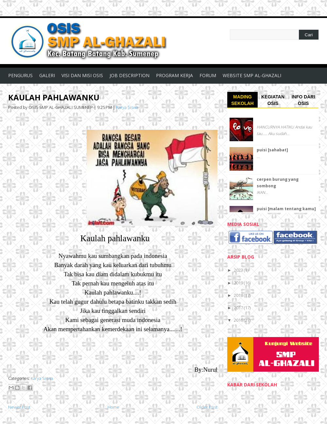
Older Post (207, 407)
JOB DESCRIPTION (129, 75)
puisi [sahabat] (272, 150)
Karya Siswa (127, 107)
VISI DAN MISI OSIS (82, 75)
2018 (239, 295)
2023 (239, 270)
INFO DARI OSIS (303, 100)
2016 (239, 320)
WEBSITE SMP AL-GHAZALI (252, 75)
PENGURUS (20, 75)
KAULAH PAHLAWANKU (53, 97)
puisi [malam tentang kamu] (286, 209)
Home (113, 407)
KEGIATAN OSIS (272, 100)
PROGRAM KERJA (174, 75)
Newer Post (19, 407)
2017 (239, 308)
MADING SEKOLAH (242, 100)
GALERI (47, 75)
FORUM (207, 75)
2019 (239, 283)
